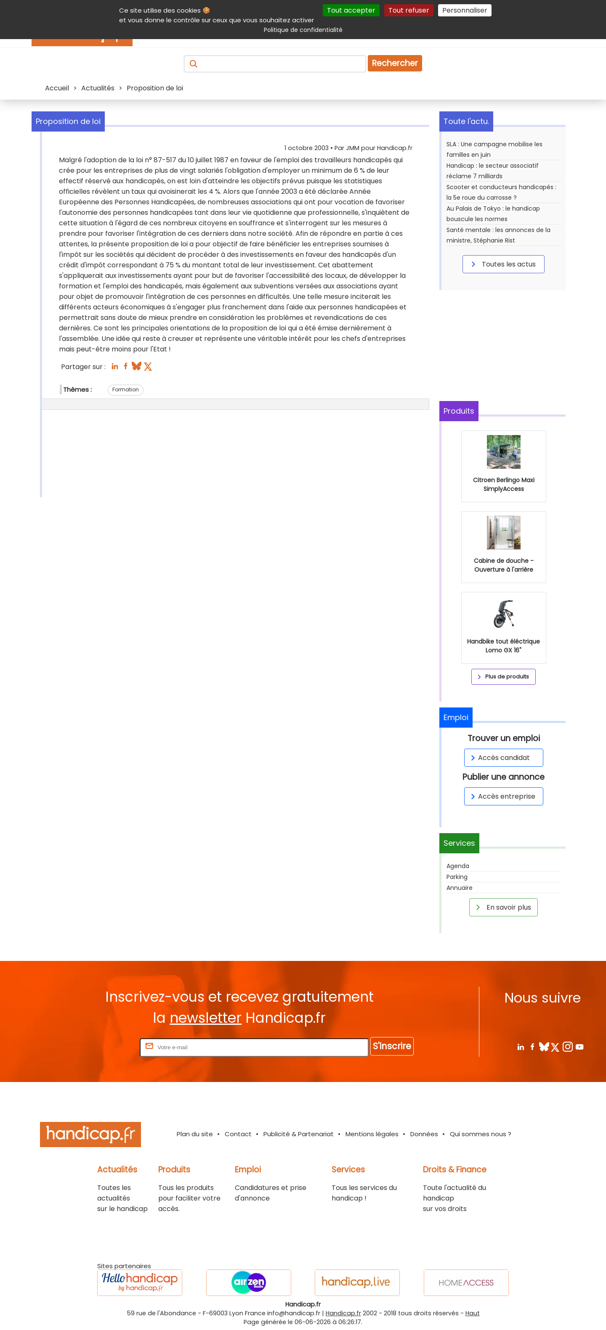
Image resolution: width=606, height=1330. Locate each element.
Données (424, 1133)
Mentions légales (372, 1133)
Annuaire (460, 888)
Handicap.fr (343, 1313)
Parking (457, 877)
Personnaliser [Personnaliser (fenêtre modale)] (464, 10)
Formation (125, 389)
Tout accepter (351, 10)
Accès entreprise (501, 796)
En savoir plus (502, 907)
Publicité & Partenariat (298, 1133)
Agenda (458, 866)
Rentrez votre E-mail (104, 1047)
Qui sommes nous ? (480, 1133)
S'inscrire (392, 1046)
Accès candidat (499, 757)
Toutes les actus (502, 264)
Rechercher (395, 63)
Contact (238, 1133)
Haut (472, 1313)
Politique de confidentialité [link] (303, 30)
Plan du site (195, 1133)
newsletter (206, 1018)
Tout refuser (408, 10)
